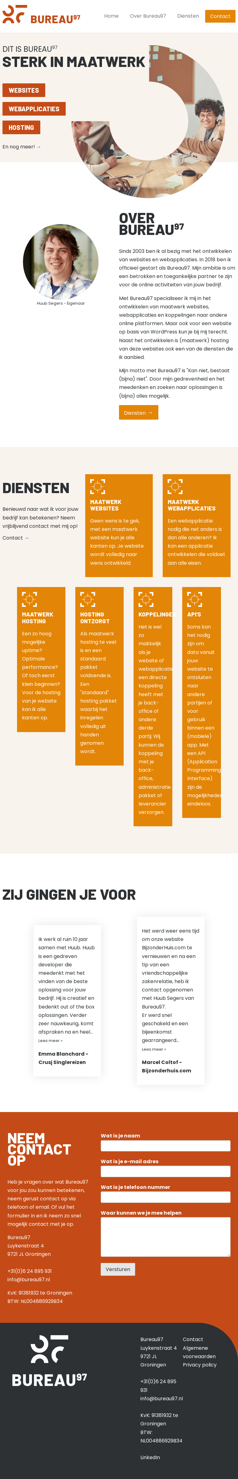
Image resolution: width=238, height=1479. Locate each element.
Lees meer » (50, 1040)
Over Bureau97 (148, 16)
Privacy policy (200, 1364)
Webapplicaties (34, 109)
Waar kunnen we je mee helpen (141, 1213)
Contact (220, 16)
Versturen (118, 1269)
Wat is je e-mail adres (129, 1161)
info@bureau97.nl (28, 1279)
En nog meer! (21, 146)
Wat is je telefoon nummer (135, 1187)
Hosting (21, 127)
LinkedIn (150, 1457)
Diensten (188, 16)
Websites (24, 90)
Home (111, 16)
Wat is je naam (120, 1136)
